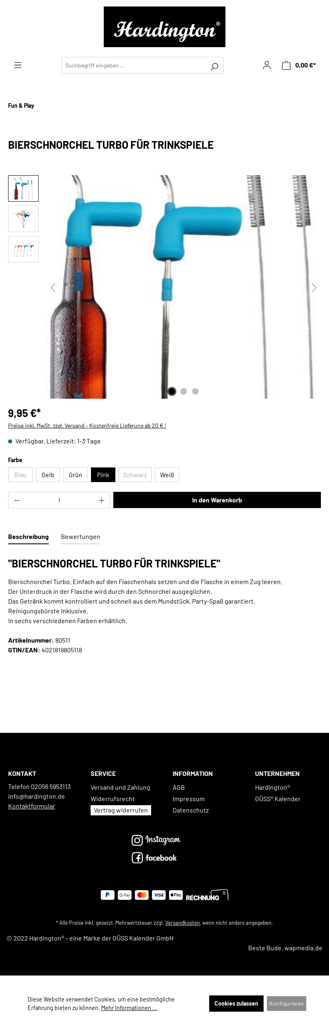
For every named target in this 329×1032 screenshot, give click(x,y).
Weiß (167, 474)
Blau (23, 476)
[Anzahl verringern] (16, 500)
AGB (179, 787)
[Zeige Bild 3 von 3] (195, 391)
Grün (75, 474)
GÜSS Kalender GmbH (143, 938)
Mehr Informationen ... (129, 1007)
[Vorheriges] (53, 287)
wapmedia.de (303, 948)
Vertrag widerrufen (121, 810)
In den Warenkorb (217, 500)
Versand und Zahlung (120, 787)
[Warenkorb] (299, 65)
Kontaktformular (31, 806)
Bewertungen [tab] (80, 536)
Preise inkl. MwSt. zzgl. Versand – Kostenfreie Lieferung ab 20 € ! (87, 425)
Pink (103, 474)
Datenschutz (191, 810)
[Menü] (18, 65)
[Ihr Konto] (267, 65)
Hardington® (272, 787)
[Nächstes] (314, 287)
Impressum (189, 798)
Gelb (47, 474)
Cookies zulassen (236, 1003)
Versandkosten (182, 922)
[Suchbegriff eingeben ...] (133, 65)
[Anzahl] (59, 500)
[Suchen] (214, 65)
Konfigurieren (286, 1003)
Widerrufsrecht (113, 798)
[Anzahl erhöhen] (101, 500)
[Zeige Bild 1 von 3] (172, 391)
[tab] (28, 537)
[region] (164, 287)
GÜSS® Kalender (278, 798)
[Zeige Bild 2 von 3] (183, 391)
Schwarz (137, 476)
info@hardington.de (36, 796)
